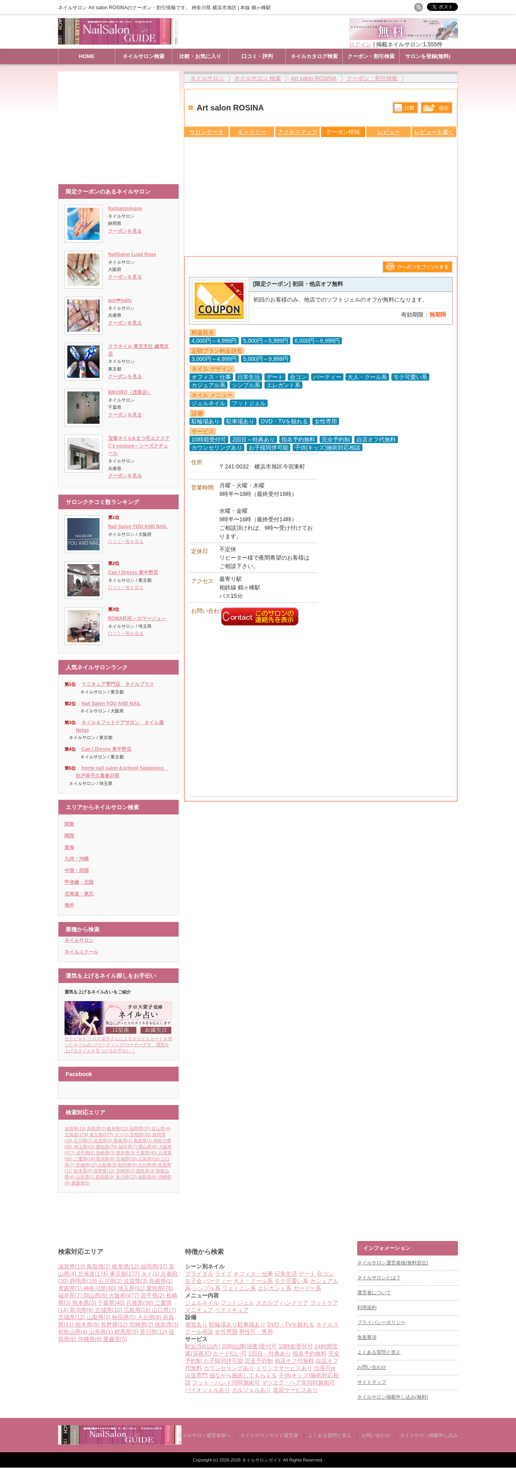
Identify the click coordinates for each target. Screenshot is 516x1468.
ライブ (223, 1273)
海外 (69, 905)
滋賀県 (75, 1128)
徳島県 (146, 1170)
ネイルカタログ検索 (314, 56)
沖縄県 (90, 1339)
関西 (69, 836)
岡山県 (148, 1146)
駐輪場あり (223, 1324)
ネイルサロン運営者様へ (204, 1435)
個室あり (196, 1324)
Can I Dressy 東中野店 (133, 572)
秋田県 (128, 1164)
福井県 (129, 1146)
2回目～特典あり (269, 1353)
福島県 (148, 1176)
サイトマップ (371, 1382)
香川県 (127, 1176)
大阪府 (125, 1295)
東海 (69, 847)
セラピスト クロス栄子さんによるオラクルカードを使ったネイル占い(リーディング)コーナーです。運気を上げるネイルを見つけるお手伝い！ (118, 1042)
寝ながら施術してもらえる (243, 1375)
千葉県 (147, 1152)
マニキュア (199, 1310)
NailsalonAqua (124, 208)
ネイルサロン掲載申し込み (429, 1435)
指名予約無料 (310, 1353)
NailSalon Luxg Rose (132, 254)
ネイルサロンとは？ (379, 1278)
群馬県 (106, 1176)
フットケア (324, 1302)
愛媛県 (80, 1183)
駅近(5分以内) (202, 1346)
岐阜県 (118, 1128)
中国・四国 (76, 870)
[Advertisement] (120, 123)
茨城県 (87, 1164)
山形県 (86, 1176)
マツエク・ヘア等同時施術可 (298, 1382)
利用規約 (367, 1307)
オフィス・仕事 (253, 1273)
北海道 (76, 1134)
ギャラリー (252, 132)
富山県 (161, 1128)
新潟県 (106, 1158)
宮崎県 (126, 1170)
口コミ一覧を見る (126, 541)
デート (307, 1273)
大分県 (148, 1164)
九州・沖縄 (76, 859)
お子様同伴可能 (223, 1361)
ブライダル (199, 1273)
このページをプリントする (417, 267)
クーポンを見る (125, 231)
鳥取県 (97, 1128)
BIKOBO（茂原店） (130, 392)
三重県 (85, 1158)
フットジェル (237, 1302)
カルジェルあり (251, 1390)
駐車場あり (251, 1324)
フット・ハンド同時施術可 (226, 1382)
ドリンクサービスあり (284, 1368)
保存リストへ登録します (436, 110)
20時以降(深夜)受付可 (249, 1346)
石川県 (84, 1140)
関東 (69, 824)
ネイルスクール (81, 952)
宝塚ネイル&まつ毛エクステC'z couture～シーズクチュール (139, 445)
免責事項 (367, 1337)
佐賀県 (104, 1140)
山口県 (164, 1310)
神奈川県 (100, 1288)
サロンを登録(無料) (428, 56)
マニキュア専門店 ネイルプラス (117, 684)
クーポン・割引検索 (371, 56)
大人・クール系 (253, 1281)
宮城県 (127, 1158)
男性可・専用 (256, 1331)
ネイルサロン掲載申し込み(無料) (392, 1397)
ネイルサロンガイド (262, 1460)
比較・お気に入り (200, 56)
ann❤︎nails (120, 300)
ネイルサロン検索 (143, 56)
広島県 (149, 1158)
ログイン (360, 44)
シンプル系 (206, 1288)
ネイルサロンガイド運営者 (269, 1435)
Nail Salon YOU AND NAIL (137, 526)
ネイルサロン (79, 940)
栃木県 (84, 1170)
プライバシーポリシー (381, 1322)
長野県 (105, 1170)
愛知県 (107, 1146)
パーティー (218, 1281)
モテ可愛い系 (291, 1281)
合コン (325, 1273)
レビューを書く (434, 132)
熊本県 (126, 1152)
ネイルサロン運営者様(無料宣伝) (392, 1263)
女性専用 (226, 1331)
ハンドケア (294, 1302)
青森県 (143, 1140)
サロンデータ (206, 132)
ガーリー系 (307, 1288)
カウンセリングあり (229, 1368)
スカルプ (267, 1302)
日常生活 (286, 1273)
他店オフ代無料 (294, 1361)
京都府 (141, 1134)
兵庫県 (140, 1302)
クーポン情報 (343, 132)
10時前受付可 (296, 1346)
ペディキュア (232, 1310)
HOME (87, 56)
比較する (405, 108)
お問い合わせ (371, 1367)
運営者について (374, 1292)
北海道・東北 (79, 894)
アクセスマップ (297, 132)
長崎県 (106, 1152)
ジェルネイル (202, 1302)
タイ (122, 1134)
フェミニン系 (239, 1288)
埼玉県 (85, 1146)
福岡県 (140, 1128)
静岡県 (84, 1281)
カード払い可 (230, 1353)
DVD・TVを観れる (290, 1324)
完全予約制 (259, 1361)
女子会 (193, 1281)
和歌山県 (73, 1331)
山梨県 (108, 1164)
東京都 (101, 1134)
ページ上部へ (509, 1210)
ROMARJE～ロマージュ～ (137, 618)
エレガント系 (274, 1288)
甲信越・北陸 (79, 882)
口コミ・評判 (257, 56)
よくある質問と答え (379, 1352)
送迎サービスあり (295, 1390)
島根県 (124, 1140)
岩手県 (86, 1152)
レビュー (388, 132)
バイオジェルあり (207, 1390)
